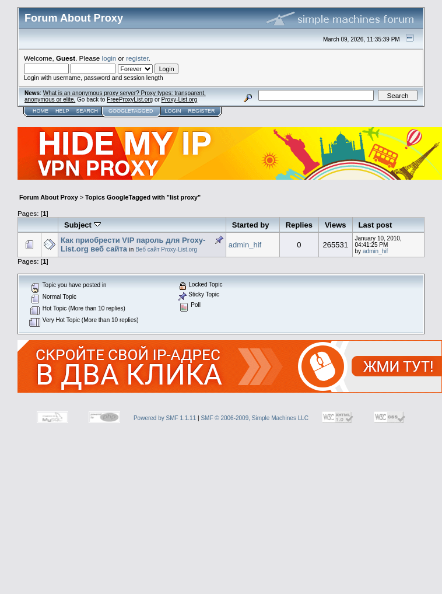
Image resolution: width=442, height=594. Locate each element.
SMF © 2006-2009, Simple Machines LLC (254, 418)
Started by (250, 225)
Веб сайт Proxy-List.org (166, 249)
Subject (82, 225)
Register (201, 111)
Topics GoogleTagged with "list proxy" (143, 197)
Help (62, 111)
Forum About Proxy (48, 197)
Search (87, 111)
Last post (375, 225)
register (137, 58)
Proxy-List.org (180, 99)
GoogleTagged (130, 111)
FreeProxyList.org (130, 99)
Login (172, 111)
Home (40, 111)
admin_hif (245, 244)
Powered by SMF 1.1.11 (165, 418)
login (109, 58)
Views (335, 225)
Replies (299, 225)
